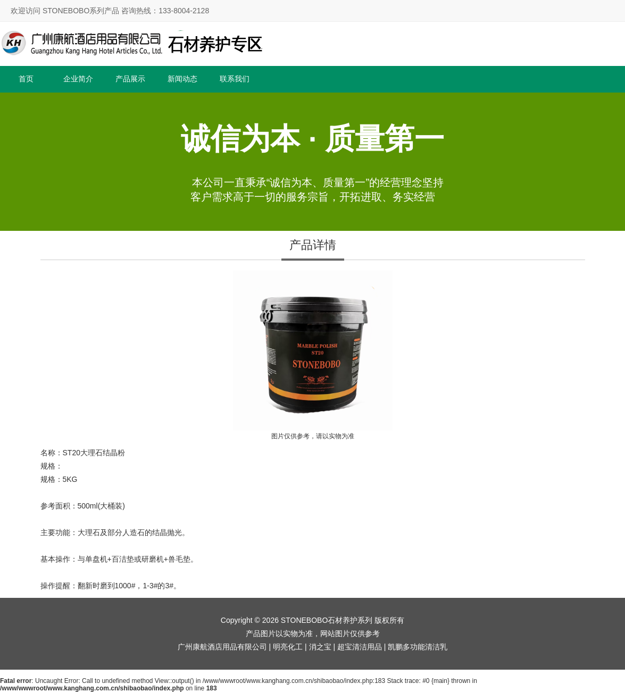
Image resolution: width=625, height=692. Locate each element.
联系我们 (234, 78)
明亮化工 (288, 647)
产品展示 (130, 78)
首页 (26, 78)
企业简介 (78, 78)
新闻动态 (182, 78)
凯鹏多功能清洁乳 (417, 647)
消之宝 (320, 647)
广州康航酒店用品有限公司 (222, 647)
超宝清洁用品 (359, 647)
